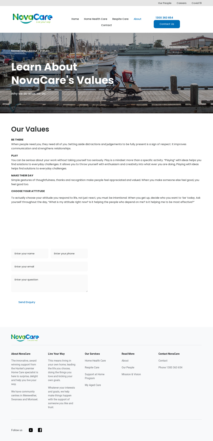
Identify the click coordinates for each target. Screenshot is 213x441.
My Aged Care (93, 385)
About (137, 19)
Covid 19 (197, 3)
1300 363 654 (164, 17)
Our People (164, 3)
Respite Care (120, 19)
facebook (40, 430)
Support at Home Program (94, 376)
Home (75, 19)
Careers (181, 3)
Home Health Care (95, 19)
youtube (31, 430)
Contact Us (167, 24)
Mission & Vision (131, 374)
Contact (106, 25)
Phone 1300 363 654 (170, 367)
